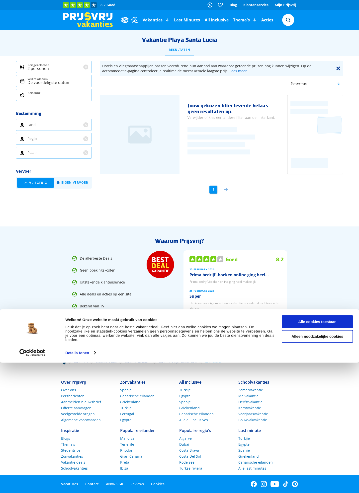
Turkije (126, 408)
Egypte (125, 420)
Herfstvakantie (250, 402)
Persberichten (73, 396)
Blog (233, 4)
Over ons (68, 390)
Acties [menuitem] (267, 20)
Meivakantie (248, 396)
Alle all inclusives (193, 420)
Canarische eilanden (137, 396)
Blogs (65, 438)
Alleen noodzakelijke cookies (317, 467)
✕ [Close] (338, 68)
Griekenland (130, 402)
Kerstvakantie (249, 408)
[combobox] (288, 20)
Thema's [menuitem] (241, 20)
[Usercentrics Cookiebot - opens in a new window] (32, 483)
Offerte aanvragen (76, 408)
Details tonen (77, 483)
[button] (167, 20)
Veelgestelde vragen (78, 414)
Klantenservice (256, 4)
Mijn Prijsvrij (285, 4)
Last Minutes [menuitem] (187, 20)
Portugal (127, 414)
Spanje (126, 390)
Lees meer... (240, 71)
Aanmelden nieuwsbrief (81, 402)
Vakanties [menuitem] (153, 20)
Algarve (185, 438)
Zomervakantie (250, 390)
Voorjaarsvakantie (253, 414)
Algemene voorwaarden (81, 420)
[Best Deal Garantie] (160, 264)
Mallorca (127, 438)
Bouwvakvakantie (252, 420)
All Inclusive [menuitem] (217, 20)
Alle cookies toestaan (317, 452)
